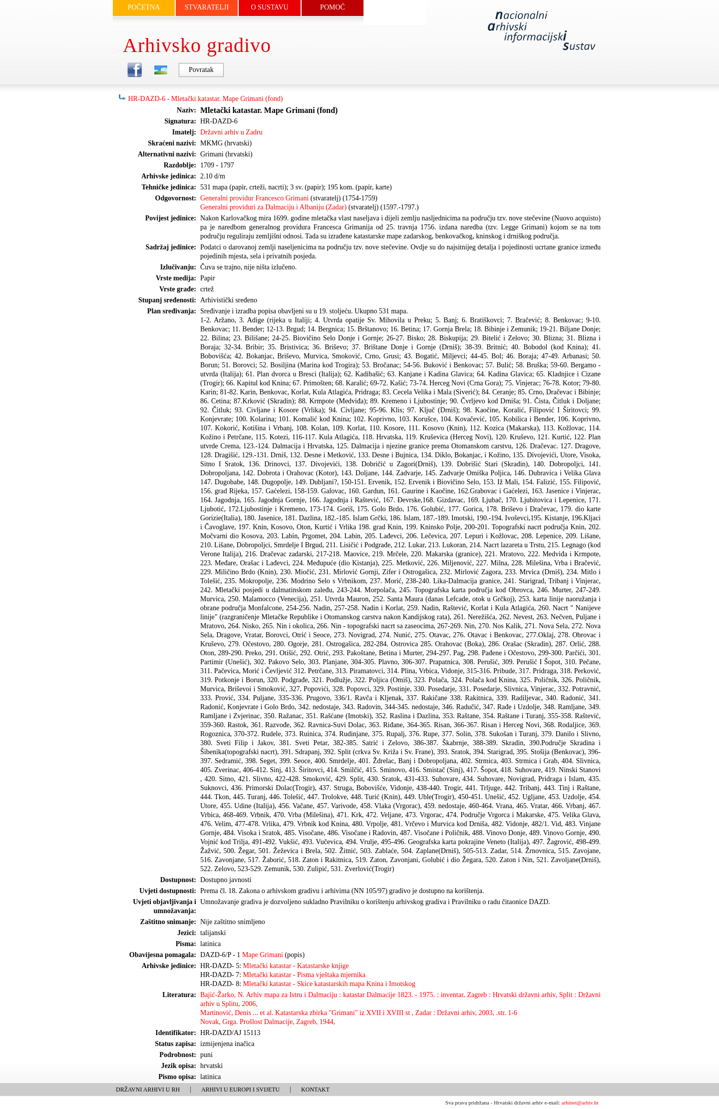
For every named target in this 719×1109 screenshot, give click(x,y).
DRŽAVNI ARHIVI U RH (148, 1089)
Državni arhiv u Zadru (231, 132)
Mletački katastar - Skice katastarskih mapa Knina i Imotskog (329, 984)
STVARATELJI (207, 7)
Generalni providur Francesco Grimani (254, 198)
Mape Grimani (262, 955)
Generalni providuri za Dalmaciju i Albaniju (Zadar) (273, 207)
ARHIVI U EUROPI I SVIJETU (240, 1089)
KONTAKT (315, 1089)
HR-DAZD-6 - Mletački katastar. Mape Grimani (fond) (205, 98)
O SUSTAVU (269, 7)
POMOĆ (332, 7)
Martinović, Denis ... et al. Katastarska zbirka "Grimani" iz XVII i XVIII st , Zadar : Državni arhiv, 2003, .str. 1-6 (358, 1013)
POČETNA (144, 7)
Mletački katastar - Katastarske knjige (296, 966)
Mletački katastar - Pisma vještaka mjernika (304, 975)
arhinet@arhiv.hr (580, 1103)
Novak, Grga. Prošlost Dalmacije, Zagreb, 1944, (267, 1022)
